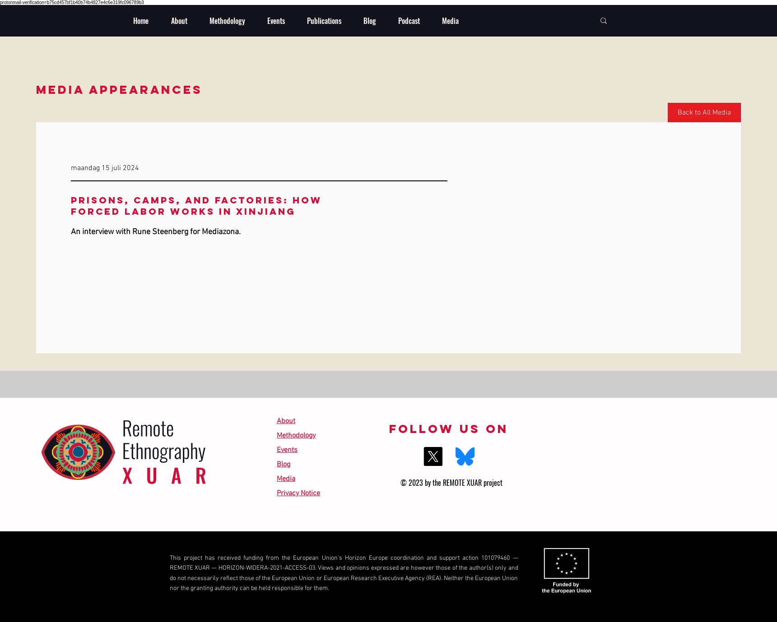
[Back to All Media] (704, 113)
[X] (432, 456)
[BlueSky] (465, 456)
